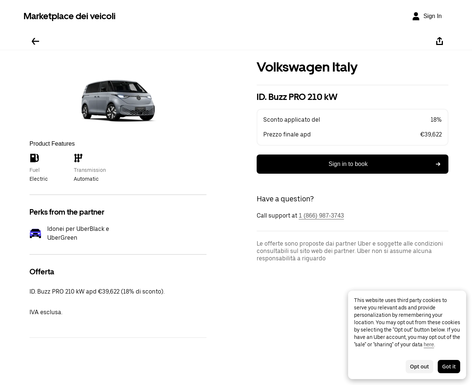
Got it (449, 366)
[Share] (439, 41)
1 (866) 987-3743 (321, 215)
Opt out (419, 366)
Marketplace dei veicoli (69, 16)
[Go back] (35, 41)
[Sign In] (426, 16)
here (429, 344)
